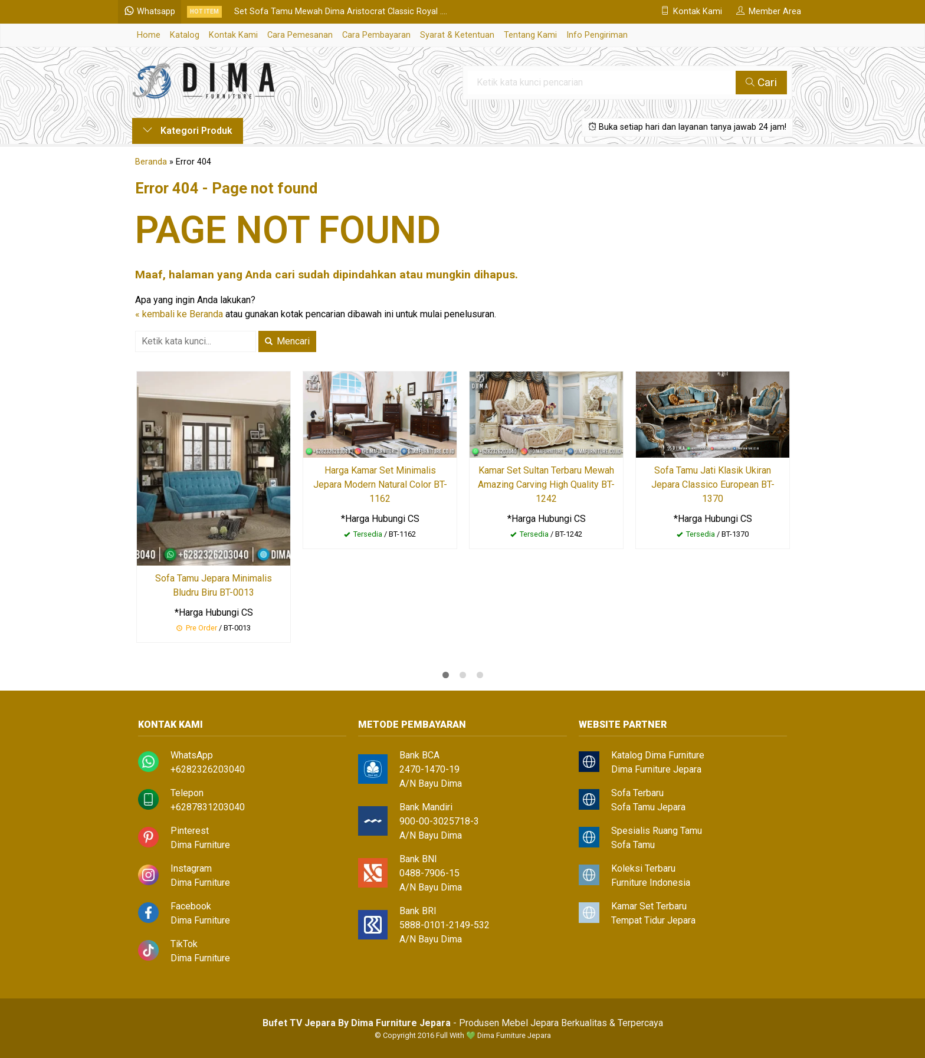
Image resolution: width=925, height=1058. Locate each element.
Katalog (184, 35)
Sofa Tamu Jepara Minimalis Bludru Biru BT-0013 (213, 585)
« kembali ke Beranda (179, 314)
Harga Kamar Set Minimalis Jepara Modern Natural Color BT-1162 (380, 484)
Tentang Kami (530, 35)
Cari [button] (762, 82)
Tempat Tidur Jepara (653, 920)
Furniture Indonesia (650, 882)
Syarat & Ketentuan (457, 35)
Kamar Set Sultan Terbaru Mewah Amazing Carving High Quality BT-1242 (546, 484)
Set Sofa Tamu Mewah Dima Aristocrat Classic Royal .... (354, 11)
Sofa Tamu (633, 844)
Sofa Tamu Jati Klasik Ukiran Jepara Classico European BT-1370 (713, 484)
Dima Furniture (200, 844)
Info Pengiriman (597, 35)
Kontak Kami (233, 35)
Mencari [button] (287, 341)
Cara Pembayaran (376, 35)
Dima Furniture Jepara (656, 769)
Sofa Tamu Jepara (648, 807)
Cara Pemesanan (300, 35)
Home (148, 35)
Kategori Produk (187, 130)
